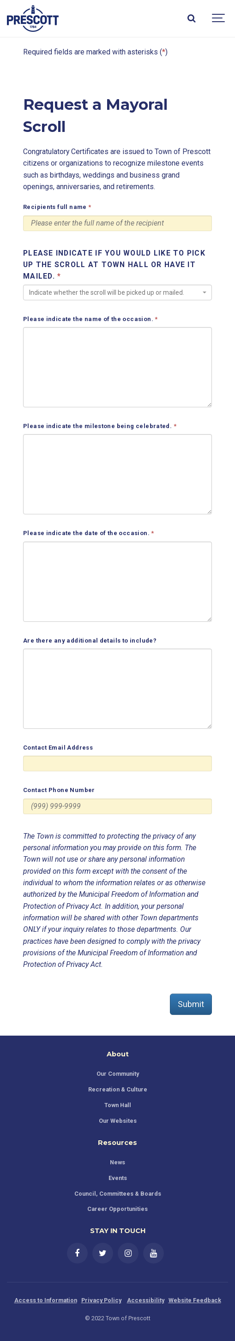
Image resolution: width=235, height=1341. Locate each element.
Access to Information (45, 1300)
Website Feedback (195, 1300)
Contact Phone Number (59, 790)
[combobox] (117, 292)
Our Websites (118, 1120)
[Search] (191, 18)
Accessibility (145, 1300)
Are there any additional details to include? (90, 641)
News (117, 1162)
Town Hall (117, 1105)
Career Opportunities (117, 1208)
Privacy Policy (101, 1300)
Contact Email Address (58, 748)
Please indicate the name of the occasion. (88, 319)
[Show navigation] (219, 18)
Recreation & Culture (117, 1089)
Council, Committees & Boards (117, 1193)
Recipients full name (55, 207)
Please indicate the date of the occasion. (86, 533)
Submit (191, 1004)
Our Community (117, 1073)
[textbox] (114, 292)
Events (117, 1177)
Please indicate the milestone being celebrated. (97, 426)
